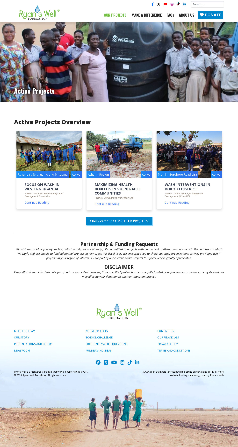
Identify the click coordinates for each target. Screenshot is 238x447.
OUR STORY (21, 337)
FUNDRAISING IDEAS (99, 350)
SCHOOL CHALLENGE (99, 337)
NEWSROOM (22, 350)
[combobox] (207, 4)
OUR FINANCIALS (168, 337)
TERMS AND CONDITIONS (173, 350)
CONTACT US (165, 331)
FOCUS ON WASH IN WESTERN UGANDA (42, 186)
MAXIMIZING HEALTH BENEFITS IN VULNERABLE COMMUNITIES (117, 189)
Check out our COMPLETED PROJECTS (119, 221)
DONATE (210, 14)
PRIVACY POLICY (167, 344)
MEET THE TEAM (24, 331)
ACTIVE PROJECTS (97, 331)
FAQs (170, 15)
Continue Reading (37, 202)
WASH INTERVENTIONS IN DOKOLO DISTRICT (187, 186)
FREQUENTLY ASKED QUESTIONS (106, 344)
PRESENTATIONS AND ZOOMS (33, 344)
